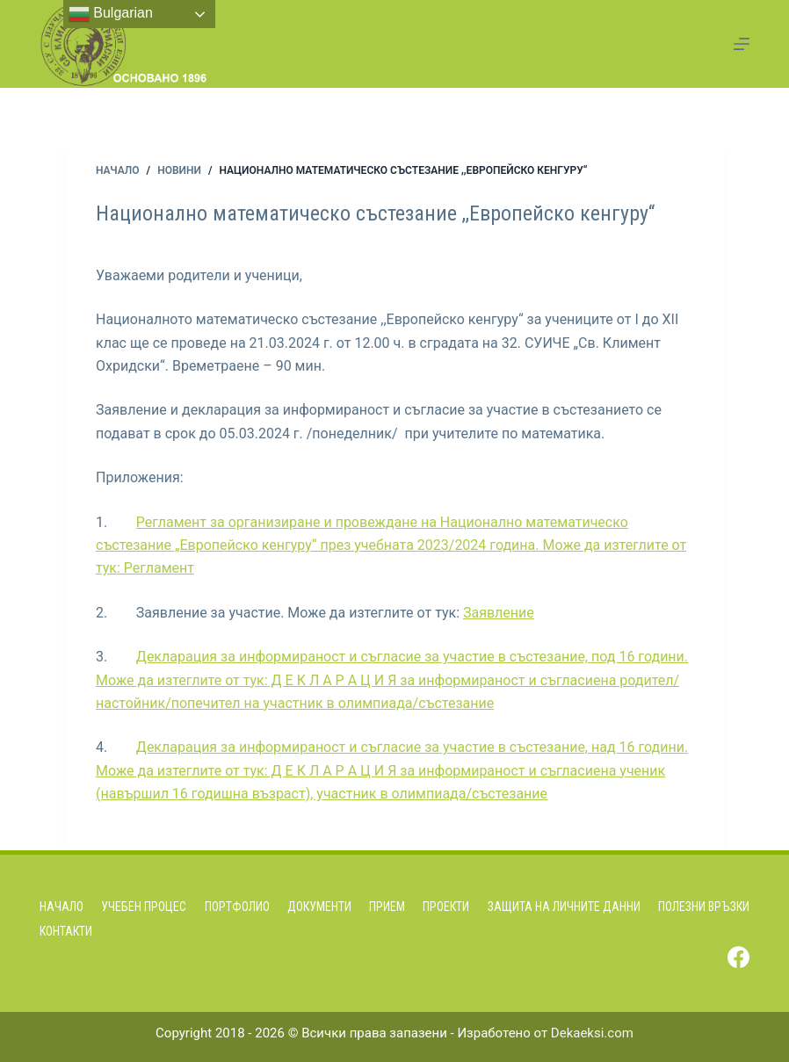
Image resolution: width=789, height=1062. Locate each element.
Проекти (446, 906)
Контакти (66, 931)
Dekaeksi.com (592, 1033)
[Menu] (741, 44)
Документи (319, 906)
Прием (387, 906)
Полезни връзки (703, 906)
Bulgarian (111, 14)
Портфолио (237, 906)
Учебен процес (143, 906)
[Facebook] (738, 957)
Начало (61, 906)
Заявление (498, 612)
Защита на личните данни (564, 906)
